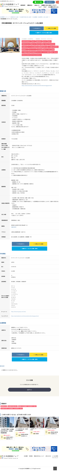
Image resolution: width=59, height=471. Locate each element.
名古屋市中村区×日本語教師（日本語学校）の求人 (11, 409)
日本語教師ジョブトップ (4, 17)
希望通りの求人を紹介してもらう (48, 5)
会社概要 (26, 457)
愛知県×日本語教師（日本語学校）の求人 (27, 407)
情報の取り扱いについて (39, 457)
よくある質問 (55, 457)
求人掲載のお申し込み (53, 7)
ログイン (29, 390)
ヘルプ (39, 7)
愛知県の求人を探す (15, 17)
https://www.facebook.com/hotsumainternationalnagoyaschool (37, 85)
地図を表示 (13, 226)
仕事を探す (22, 5)
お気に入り (36, 5)
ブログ (44, 7)
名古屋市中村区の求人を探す (25, 17)
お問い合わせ (48, 457)
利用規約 (31, 457)
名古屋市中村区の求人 (12, 407)
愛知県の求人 (4, 407)
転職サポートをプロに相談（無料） (44, 32)
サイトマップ (55, 458)
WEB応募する (36, 28)
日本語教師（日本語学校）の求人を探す (40, 17)
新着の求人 (29, 5)
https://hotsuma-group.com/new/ (18, 311)
